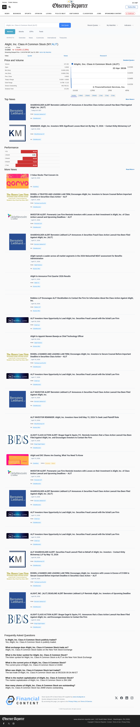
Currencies (40, 38)
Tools (41, 31)
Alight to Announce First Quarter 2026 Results (50, 276)
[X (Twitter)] (116, 700)
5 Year (113, 95)
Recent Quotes (93, 25)
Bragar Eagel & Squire (39, 444)
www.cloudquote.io (79, 697)
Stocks (21, 31)
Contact (109, 722)
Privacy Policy (72, 701)
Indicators (127, 25)
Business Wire (36, 268)
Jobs (99, 13)
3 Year (107, 95)
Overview (22, 38)
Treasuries (63, 38)
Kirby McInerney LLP (39, 134)
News (7, 13)
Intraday (74, 95)
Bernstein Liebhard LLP (39, 114)
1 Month (87, 95)
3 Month (94, 95)
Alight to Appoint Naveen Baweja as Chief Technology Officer (56, 336)
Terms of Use (117, 722)
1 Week (81, 95)
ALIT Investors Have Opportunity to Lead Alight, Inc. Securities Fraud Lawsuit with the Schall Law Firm (74, 318)
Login (136, 3)
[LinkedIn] (126, 700)
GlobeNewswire (37, 118)
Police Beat (60, 13)
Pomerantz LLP (38, 223)
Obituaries (74, 13)
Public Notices (13, 2)
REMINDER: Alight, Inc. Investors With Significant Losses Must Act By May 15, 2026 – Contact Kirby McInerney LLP (80, 126)
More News (129, 99)
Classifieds (88, 13)
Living (49, 13)
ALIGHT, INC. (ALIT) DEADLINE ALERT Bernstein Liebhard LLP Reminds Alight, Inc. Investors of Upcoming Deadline (80, 593)
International (51, 38)
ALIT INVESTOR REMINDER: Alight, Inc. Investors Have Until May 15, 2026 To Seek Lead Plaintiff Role (74, 417)
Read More (129, 169)
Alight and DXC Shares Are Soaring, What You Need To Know (56, 455)
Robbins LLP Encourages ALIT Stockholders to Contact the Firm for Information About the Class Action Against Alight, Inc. (81, 299)
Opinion (38, 13)
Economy (48, 463)
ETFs (31, 31)
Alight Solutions (38, 265)
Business (17, 13)
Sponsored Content (113, 13)
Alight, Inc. (36, 282)
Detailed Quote (128, 60)
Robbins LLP (37, 307)
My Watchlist (111, 25)
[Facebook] (121, 700)
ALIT (54, 44)
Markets (10, 31)
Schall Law (36, 325)
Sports (28, 13)
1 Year (101, 95)
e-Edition (130, 13)
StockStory (35, 186)
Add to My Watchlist (45, 52)
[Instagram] (132, 700)
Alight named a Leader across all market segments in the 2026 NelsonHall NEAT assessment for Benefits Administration (76, 257)
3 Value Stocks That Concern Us (44, 175)
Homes (4, 2)
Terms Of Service (86, 701)
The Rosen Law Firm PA (40, 203)
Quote (30, 56)
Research (103, 56)
